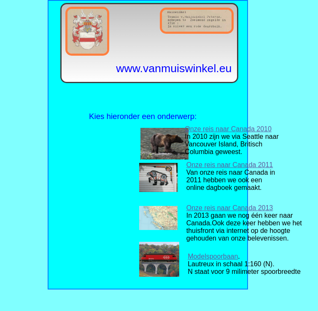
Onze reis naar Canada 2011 (229, 164)
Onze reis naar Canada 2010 (228, 129)
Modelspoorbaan (213, 256)
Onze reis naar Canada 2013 (229, 207)
